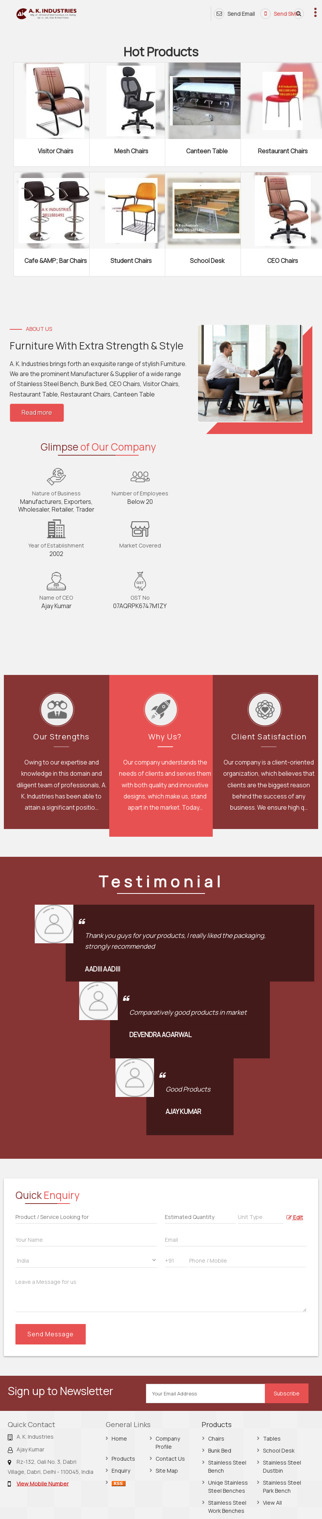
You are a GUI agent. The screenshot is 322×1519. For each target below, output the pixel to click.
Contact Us (170, 1458)
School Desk (207, 261)
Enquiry (121, 1470)
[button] (43, 1483)
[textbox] (261, 1216)
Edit (294, 1217)
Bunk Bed (219, 1450)
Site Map (167, 1470)
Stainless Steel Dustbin (282, 1466)
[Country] (86, 1260)
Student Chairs (131, 261)
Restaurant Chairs (283, 151)
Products (123, 1458)
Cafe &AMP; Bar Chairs (55, 261)
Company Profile (168, 1442)
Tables (272, 1438)
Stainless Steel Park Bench (282, 1486)
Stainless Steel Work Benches (227, 1506)
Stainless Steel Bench (227, 1466)
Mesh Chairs (131, 151)
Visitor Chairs (55, 151)
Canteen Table (207, 151)
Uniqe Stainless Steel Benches (228, 1486)
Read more (37, 413)
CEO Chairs (282, 261)
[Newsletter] (206, 1393)
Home (119, 1438)
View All (272, 1502)
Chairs (216, 1438)
